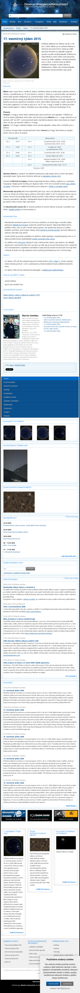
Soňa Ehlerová (20, 604)
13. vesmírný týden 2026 (13, 783)
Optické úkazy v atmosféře (63, 955)
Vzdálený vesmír (10, 397)
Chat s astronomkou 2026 (14, 606)
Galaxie (56, 948)
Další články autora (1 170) (52, 315)
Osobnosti (8, 408)
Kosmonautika (9, 382)
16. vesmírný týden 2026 (52, 318)
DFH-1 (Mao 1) (54, 261)
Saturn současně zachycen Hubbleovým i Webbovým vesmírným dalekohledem (57, 321)
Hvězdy (6, 389)
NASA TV (8, 962)
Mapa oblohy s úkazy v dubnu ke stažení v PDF (21, 295)
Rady (54, 22)
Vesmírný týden (20, 365)
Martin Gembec (20, 34)
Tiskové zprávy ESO (12, 955)
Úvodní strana (8, 28)
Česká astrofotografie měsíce (17, 487)
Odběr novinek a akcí (13, 563)
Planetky (57, 952)
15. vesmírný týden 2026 (52, 324)
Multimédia (8, 404)
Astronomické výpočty (37, 950)
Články (5, 22)
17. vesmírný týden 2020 (13, 690)
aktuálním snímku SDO (52, 176)
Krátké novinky (10, 579)
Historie (7, 416)
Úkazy (25, 28)
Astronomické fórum (36, 964)
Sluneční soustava (11, 386)
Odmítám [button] (67, 984)
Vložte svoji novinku (71, 578)
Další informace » (17, 932)
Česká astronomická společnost (21, 970)
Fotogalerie (39, 22)
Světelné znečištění (11, 401)
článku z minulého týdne (58, 186)
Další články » (71, 806)
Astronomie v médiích (37, 957)
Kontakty (74, 22)
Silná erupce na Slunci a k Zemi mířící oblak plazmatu (26, 663)
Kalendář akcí (9, 518)
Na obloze (27, 22)
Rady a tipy (33, 953)
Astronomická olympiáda (14, 952)
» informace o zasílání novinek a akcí (16, 573)
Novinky (12, 22)
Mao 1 (12, 365)
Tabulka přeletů (14, 209)
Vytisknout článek (71, 34)
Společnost (63, 22)
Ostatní (6, 412)
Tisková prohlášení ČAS (13, 945)
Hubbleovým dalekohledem (52, 270)
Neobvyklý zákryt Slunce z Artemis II (19, 587)
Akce (19, 22)
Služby (49, 22)
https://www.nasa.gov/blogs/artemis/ (38, 633)
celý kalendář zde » (69, 556)
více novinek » (71, 676)
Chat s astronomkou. (33, 611)
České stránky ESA (11, 958)
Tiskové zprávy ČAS (12, 948)
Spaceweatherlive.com (11, 655)
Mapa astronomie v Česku (38, 960)
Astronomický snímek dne (15, 445)
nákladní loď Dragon (20, 225)
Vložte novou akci (72, 516)
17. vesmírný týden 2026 (13, 710)
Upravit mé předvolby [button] (60, 988)
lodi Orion (22, 242)
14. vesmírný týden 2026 (52, 331)
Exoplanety (8, 393)
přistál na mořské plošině (50, 230)
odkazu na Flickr (29, 599)
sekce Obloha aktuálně (12, 297)
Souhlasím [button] (53, 984)
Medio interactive (28, 985)
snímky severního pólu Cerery (43, 239)
